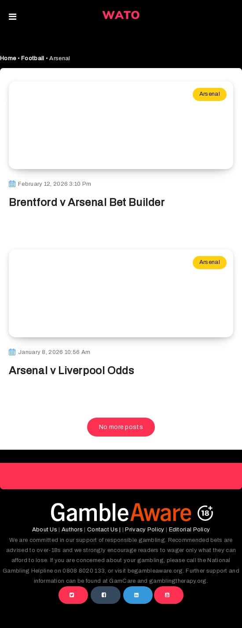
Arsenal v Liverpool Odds (71, 370)
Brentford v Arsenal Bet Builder (87, 202)
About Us (44, 530)
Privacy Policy (144, 530)
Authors (72, 530)
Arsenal (209, 94)
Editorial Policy (189, 530)
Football (32, 58)
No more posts (121, 427)
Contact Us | (104, 530)
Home (8, 58)
